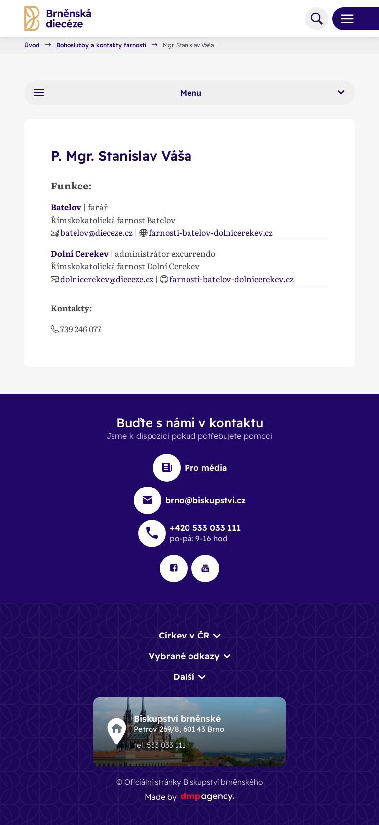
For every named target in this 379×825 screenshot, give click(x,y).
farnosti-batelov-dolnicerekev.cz (211, 232)
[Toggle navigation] (343, 18)
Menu (189, 92)
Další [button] (183, 676)
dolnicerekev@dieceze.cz (106, 279)
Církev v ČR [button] (184, 635)
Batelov (66, 207)
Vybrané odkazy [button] (184, 655)
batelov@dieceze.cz (96, 232)
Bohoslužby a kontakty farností (101, 45)
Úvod (31, 45)
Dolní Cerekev (80, 253)
